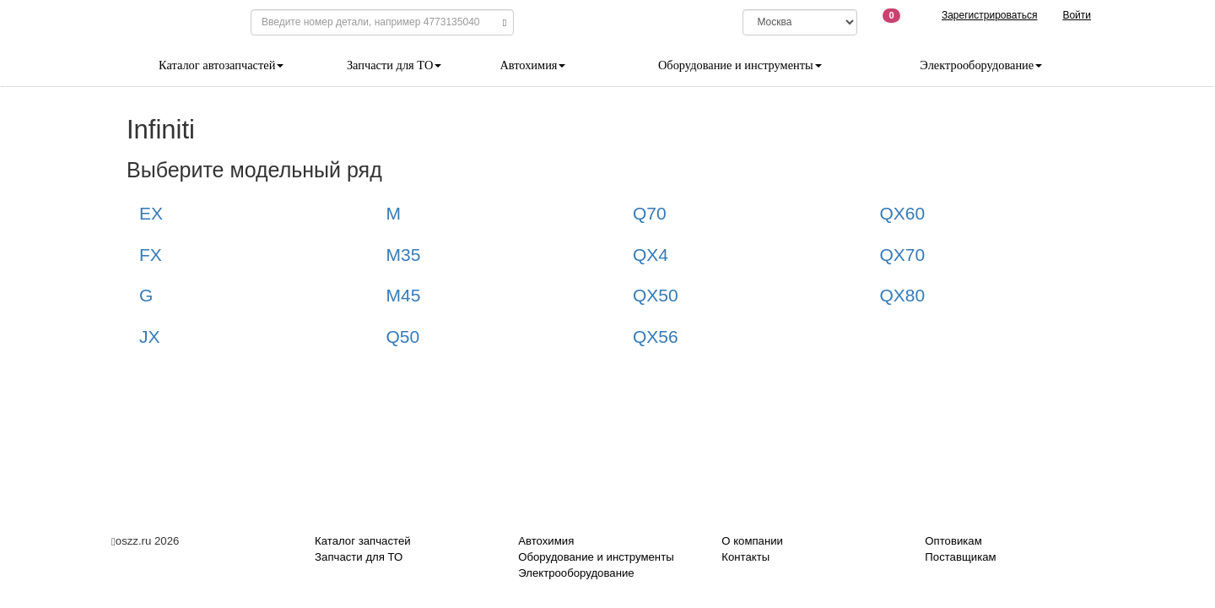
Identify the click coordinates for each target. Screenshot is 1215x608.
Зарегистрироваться (989, 15)
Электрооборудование (981, 65)
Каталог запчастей (363, 541)
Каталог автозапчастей (221, 65)
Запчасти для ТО (394, 65)
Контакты (745, 557)
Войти (1076, 15)
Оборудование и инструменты (740, 65)
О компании (752, 541)
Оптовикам (953, 541)
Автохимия (532, 65)
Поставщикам (960, 557)
